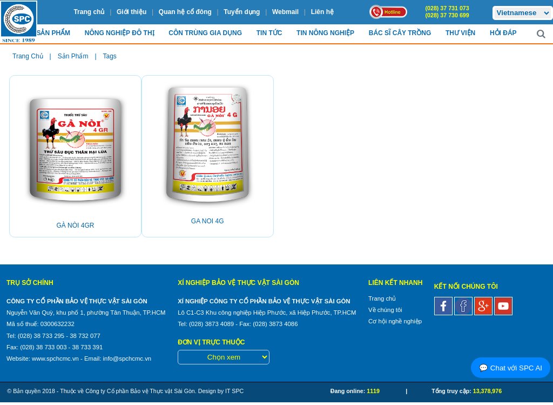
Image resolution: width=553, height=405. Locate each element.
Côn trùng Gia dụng (205, 33)
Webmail (285, 12)
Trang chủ (88, 12)
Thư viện (460, 33)
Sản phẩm (73, 56)
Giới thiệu (131, 12)
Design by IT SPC (221, 391)
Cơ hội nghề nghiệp (395, 321)
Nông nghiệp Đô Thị (119, 33)
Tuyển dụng (242, 12)
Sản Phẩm (53, 33)
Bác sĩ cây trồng (400, 33)
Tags (110, 56)
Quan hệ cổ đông (185, 12)
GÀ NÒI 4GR (75, 225)
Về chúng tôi (385, 310)
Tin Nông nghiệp (325, 33)
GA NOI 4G (207, 221)
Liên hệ (322, 12)
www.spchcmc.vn (55, 358)
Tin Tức (269, 33)
